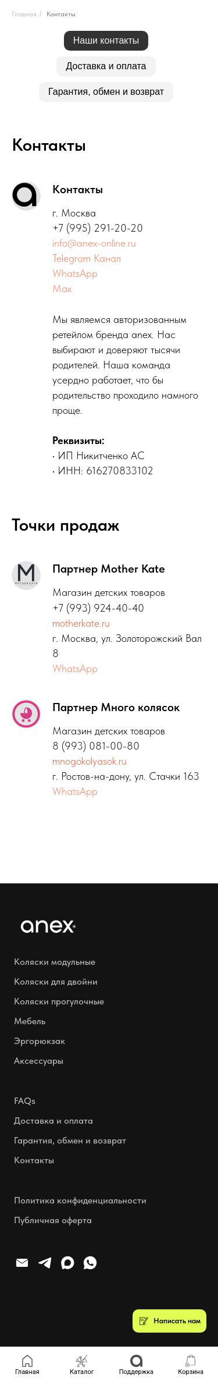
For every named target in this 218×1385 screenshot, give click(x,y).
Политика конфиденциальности (80, 1200)
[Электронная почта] (22, 1268)
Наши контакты (106, 40)
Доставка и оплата (106, 66)
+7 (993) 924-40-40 (98, 608)
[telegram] (45, 1268)
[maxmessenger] (67, 1268)
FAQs (24, 1100)
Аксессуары (38, 1060)
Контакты (61, 14)
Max (62, 288)
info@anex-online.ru (94, 243)
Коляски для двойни (56, 981)
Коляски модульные (54, 961)
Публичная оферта (53, 1220)
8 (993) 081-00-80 (96, 746)
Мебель (29, 1021)
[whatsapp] (90, 1268)
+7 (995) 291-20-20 (97, 228)
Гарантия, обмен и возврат (106, 92)
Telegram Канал (86, 258)
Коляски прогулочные (59, 1001)
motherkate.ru (81, 623)
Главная (24, 14)
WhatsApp (75, 273)
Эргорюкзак (39, 1040)
